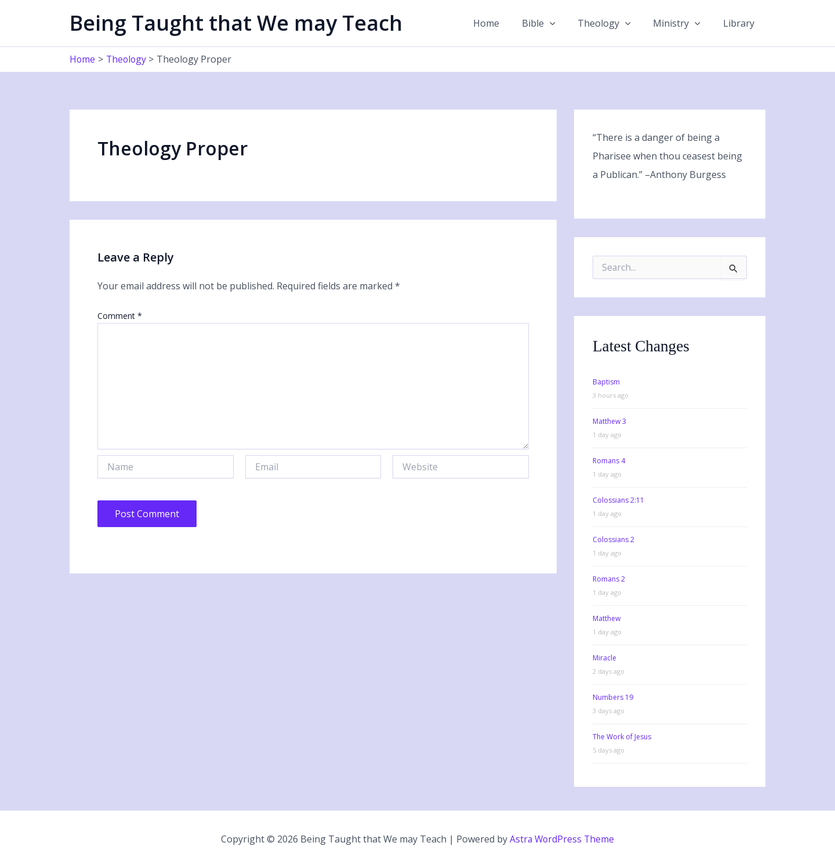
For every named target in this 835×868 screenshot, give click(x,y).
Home (504, 23)
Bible (552, 23)
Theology (614, 23)
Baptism (606, 381)
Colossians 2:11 (618, 499)
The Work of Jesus (622, 736)
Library (740, 23)
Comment (119, 315)
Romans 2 (609, 578)
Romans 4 (609, 460)
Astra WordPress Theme (562, 839)
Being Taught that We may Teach (236, 23)
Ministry (682, 23)
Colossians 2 (613, 539)
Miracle (604, 657)
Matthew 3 (609, 421)
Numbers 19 (613, 697)
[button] (563, 23)
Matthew (606, 618)
